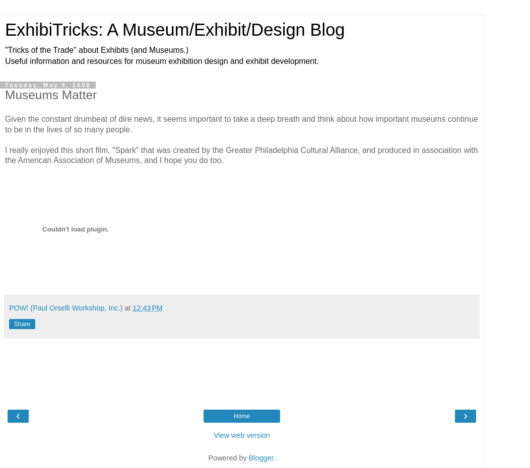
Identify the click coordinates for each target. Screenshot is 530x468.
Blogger (261, 458)
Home (242, 416)
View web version (242, 435)
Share (22, 324)
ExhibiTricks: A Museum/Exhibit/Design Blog (175, 29)
